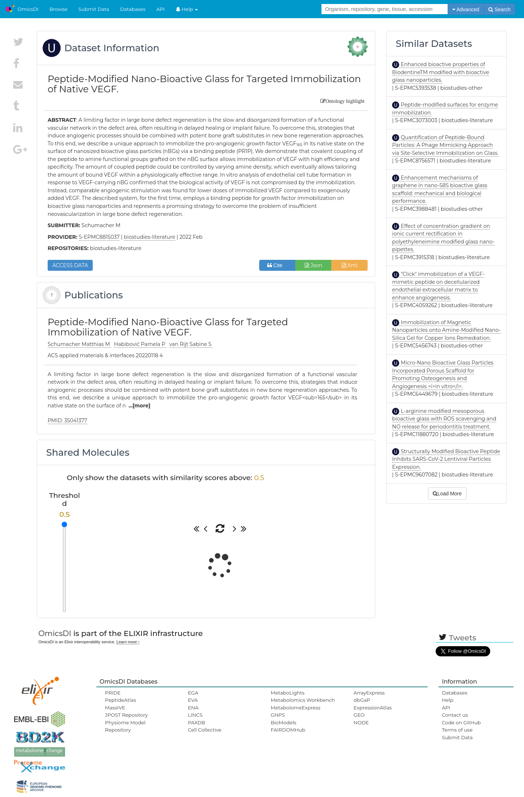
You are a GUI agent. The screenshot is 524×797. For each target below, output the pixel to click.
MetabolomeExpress (295, 708)
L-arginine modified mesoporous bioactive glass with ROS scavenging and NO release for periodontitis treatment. (444, 419)
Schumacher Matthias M (79, 344)
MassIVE (115, 708)
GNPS (278, 715)
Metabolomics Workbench (303, 700)
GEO (358, 715)
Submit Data (94, 9)
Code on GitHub (461, 722)
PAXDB (196, 722)
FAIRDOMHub (288, 730)
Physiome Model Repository (125, 726)
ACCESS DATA (70, 265)
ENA (193, 708)
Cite (277, 265)
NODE (361, 722)
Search (499, 9)
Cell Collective (204, 730)
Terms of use (457, 730)
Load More (447, 493)
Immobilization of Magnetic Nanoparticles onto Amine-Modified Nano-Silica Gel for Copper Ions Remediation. (446, 330)
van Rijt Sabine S (191, 344)
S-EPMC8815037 (99, 237)
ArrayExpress (369, 693)
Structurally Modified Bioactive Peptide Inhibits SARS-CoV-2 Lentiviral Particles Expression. (446, 459)
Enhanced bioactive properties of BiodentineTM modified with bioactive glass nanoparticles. (440, 72)
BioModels (283, 722)
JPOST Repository (126, 715)
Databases (132, 9)
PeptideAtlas (120, 700)
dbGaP (361, 700)
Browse (58, 9)
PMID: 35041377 (67, 420)
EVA (193, 700)
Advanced (465, 9)
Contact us (455, 715)
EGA (193, 693)
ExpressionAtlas (372, 708)
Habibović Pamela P (140, 344)
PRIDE (113, 693)
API (160, 9)
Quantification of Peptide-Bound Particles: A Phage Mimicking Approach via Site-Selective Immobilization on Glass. (445, 145)
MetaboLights (287, 693)
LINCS (195, 715)
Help (187, 9)
